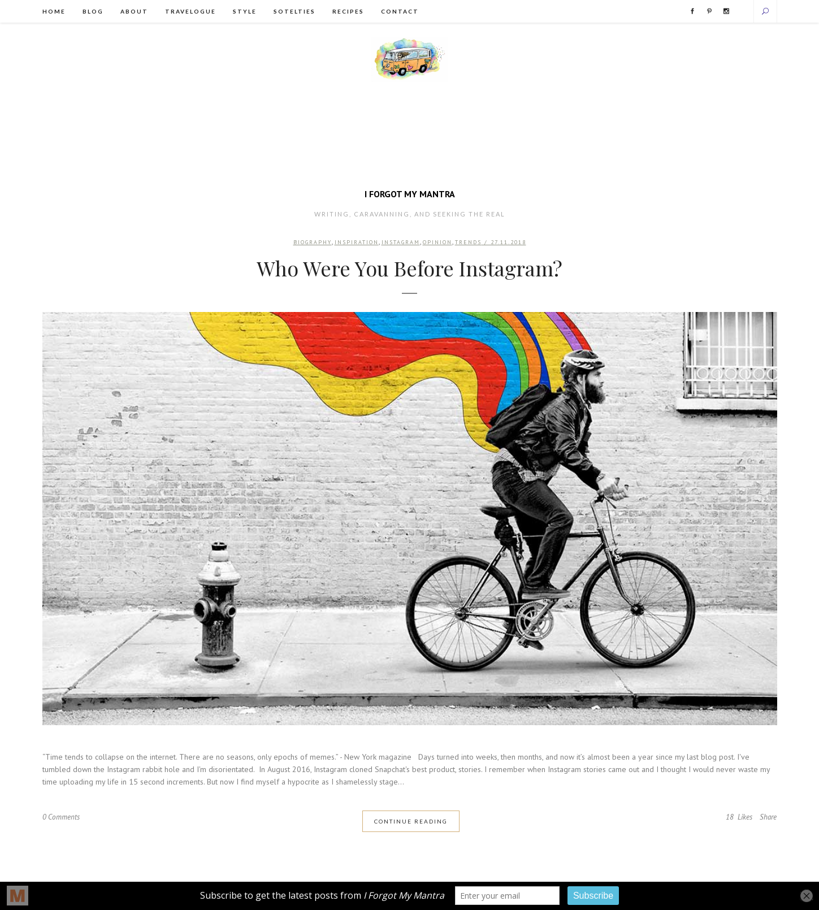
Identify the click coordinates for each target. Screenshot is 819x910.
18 (736, 820)
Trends (469, 243)
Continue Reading (411, 823)
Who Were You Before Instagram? (409, 270)
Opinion (438, 243)
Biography (311, 243)
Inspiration (356, 243)
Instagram (401, 243)
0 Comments (62, 820)
